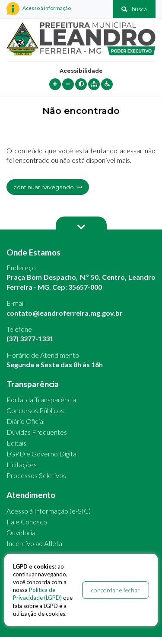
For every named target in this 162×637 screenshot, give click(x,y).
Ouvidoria (20, 532)
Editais (16, 443)
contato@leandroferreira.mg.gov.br (64, 313)
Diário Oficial (25, 421)
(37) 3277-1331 (30, 338)
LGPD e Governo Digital (42, 453)
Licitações (21, 464)
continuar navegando (47, 187)
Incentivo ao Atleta (34, 543)
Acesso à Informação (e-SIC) (48, 511)
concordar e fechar (115, 590)
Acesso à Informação (38, 8)
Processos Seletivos (36, 475)
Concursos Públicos (35, 410)
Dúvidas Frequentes (36, 432)
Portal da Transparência (41, 399)
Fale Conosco (26, 521)
